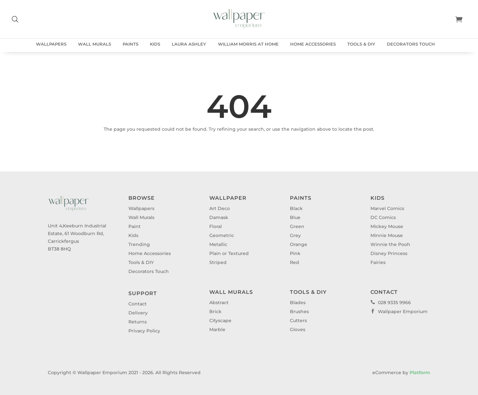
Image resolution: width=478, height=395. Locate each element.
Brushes (299, 311)
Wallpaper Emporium (399, 311)
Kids (155, 44)
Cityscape (220, 320)
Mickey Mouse (386, 226)
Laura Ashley (189, 44)
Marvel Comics (387, 208)
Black (296, 208)
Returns (137, 322)
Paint (134, 226)
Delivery (138, 313)
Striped (218, 262)
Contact (137, 304)
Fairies (378, 262)
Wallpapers (51, 44)
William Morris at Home (248, 44)
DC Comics (383, 217)
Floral (215, 226)
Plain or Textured (229, 253)
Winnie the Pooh (390, 244)
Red (294, 262)
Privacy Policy (144, 331)
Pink (295, 253)
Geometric (221, 235)
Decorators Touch (411, 44)
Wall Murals (94, 44)
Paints (130, 44)
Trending (139, 244)
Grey (295, 235)
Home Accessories (313, 44)
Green (297, 226)
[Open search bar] (15, 19)
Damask (218, 217)
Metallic (218, 244)
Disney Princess (388, 253)
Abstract (219, 302)
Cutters (298, 320)
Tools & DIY (361, 44)
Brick (215, 311)
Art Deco (219, 208)
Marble (217, 329)
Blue (295, 217)
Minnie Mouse (386, 235)
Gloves (297, 329)
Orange (298, 244)
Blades (298, 302)
